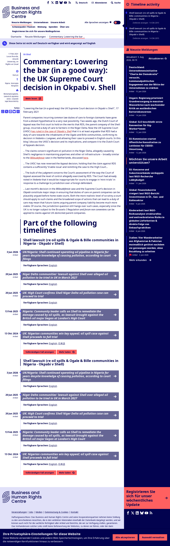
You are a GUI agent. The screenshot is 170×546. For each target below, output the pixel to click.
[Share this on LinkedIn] (10, 111)
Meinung (42, 26)
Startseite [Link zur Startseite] (16, 36)
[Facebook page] (48, 2)
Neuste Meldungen (21, 22)
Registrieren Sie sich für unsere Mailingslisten (36, 31)
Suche (115, 2)
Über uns (64, 26)
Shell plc (15, 75)
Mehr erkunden (140, 260)
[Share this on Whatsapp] (2, 111)
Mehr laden (65, 352)
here (85, 157)
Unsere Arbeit (58, 22)
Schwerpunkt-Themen (23, 26)
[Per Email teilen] (18, 111)
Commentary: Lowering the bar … (67, 36)
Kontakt (74, 512)
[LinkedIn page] (56, 2)
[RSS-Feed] (69, 2)
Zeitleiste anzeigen (140, 23)
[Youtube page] (65, 2)
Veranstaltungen (19, 512)
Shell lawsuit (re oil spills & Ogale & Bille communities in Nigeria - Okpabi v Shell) (147, 15)
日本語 (61, 343)
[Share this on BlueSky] (14, 111)
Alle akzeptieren (125, 537)
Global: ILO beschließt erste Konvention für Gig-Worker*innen (145, 125)
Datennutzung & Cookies (56, 512)
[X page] (52, 2)
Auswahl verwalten (153, 537)
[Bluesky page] (61, 2)
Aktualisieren (158, 58)
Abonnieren (99, 2)
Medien (38, 512)
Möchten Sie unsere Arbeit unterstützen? (148, 161)
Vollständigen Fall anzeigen (40, 352)
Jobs (31, 512)
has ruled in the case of (51, 131)
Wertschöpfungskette (11, 94)
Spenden (53, 26)
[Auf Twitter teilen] (6, 111)
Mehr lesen (33, 98)
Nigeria (7, 83)
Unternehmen (41, 22)
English (53, 265)
